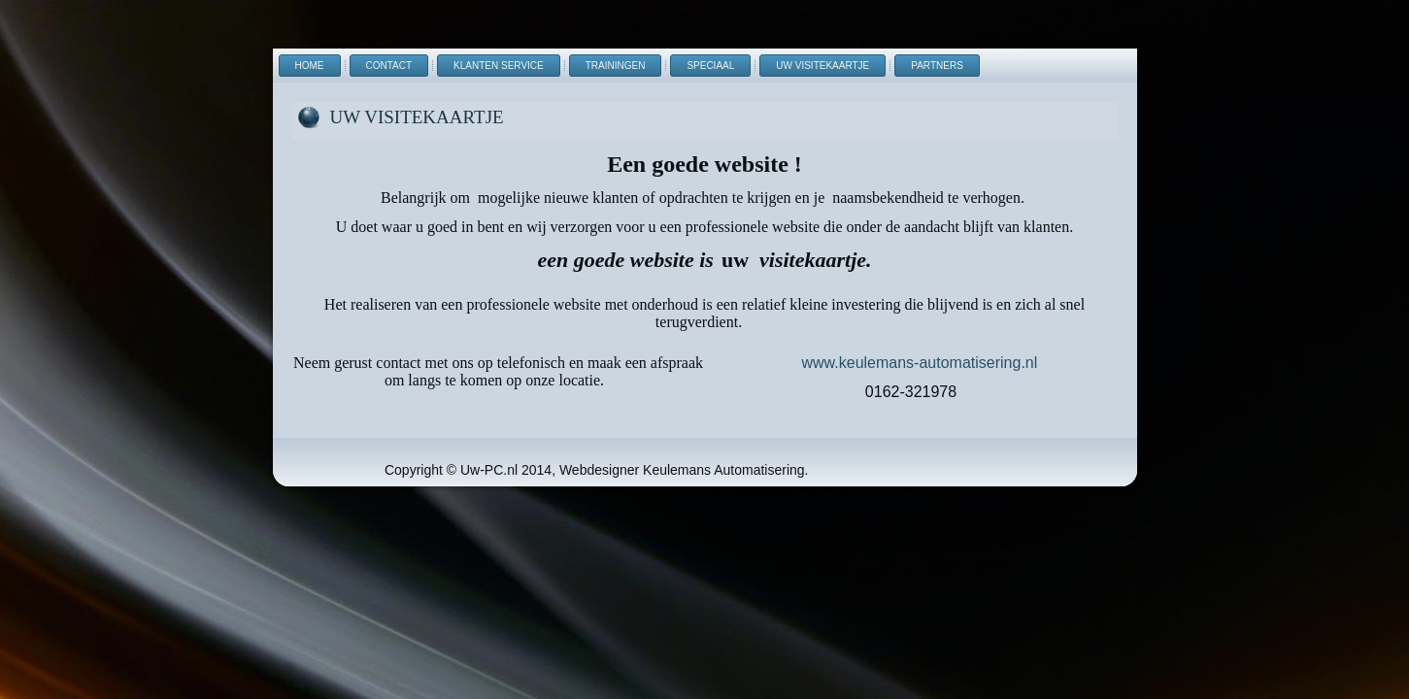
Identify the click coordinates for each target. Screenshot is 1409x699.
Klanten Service (498, 65)
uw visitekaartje (822, 65)
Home (309, 65)
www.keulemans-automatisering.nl (920, 362)
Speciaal (710, 65)
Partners (937, 65)
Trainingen (616, 65)
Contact (389, 65)
